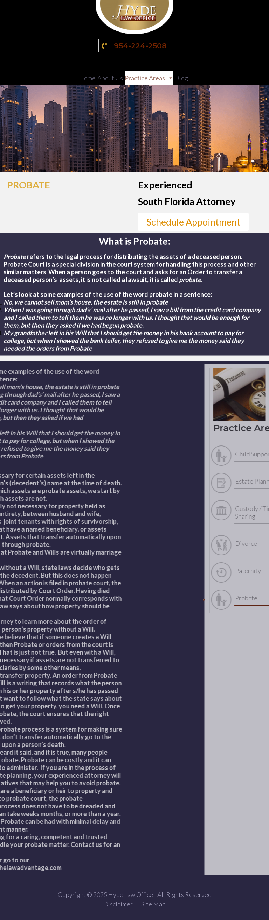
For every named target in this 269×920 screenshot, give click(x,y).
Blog (181, 78)
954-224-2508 (133, 45)
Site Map (153, 904)
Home (87, 78)
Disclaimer (118, 904)
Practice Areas (145, 78)
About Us (110, 78)
